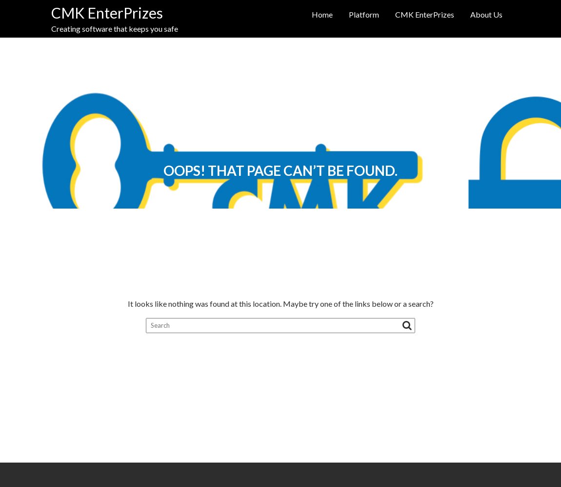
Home (322, 14)
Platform (364, 14)
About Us (486, 14)
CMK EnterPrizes (107, 12)
